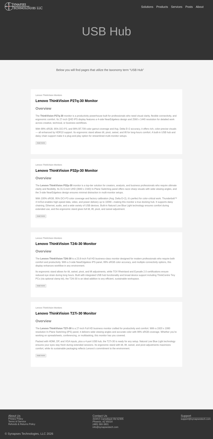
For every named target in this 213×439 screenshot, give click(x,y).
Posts (189, 6)
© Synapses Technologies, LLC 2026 (29, 433)
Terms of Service (17, 421)
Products (162, 6)
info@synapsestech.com (105, 427)
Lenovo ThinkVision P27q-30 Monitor (67, 101)
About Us (14, 415)
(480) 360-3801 (101, 424)
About (200, 6)
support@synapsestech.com (196, 419)
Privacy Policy (15, 419)
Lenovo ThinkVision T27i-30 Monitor (66, 313)
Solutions (147, 6)
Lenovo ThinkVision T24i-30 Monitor (66, 244)
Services (176, 6)
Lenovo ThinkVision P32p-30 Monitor (67, 170)
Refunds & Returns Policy (21, 424)
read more (41, 143)
